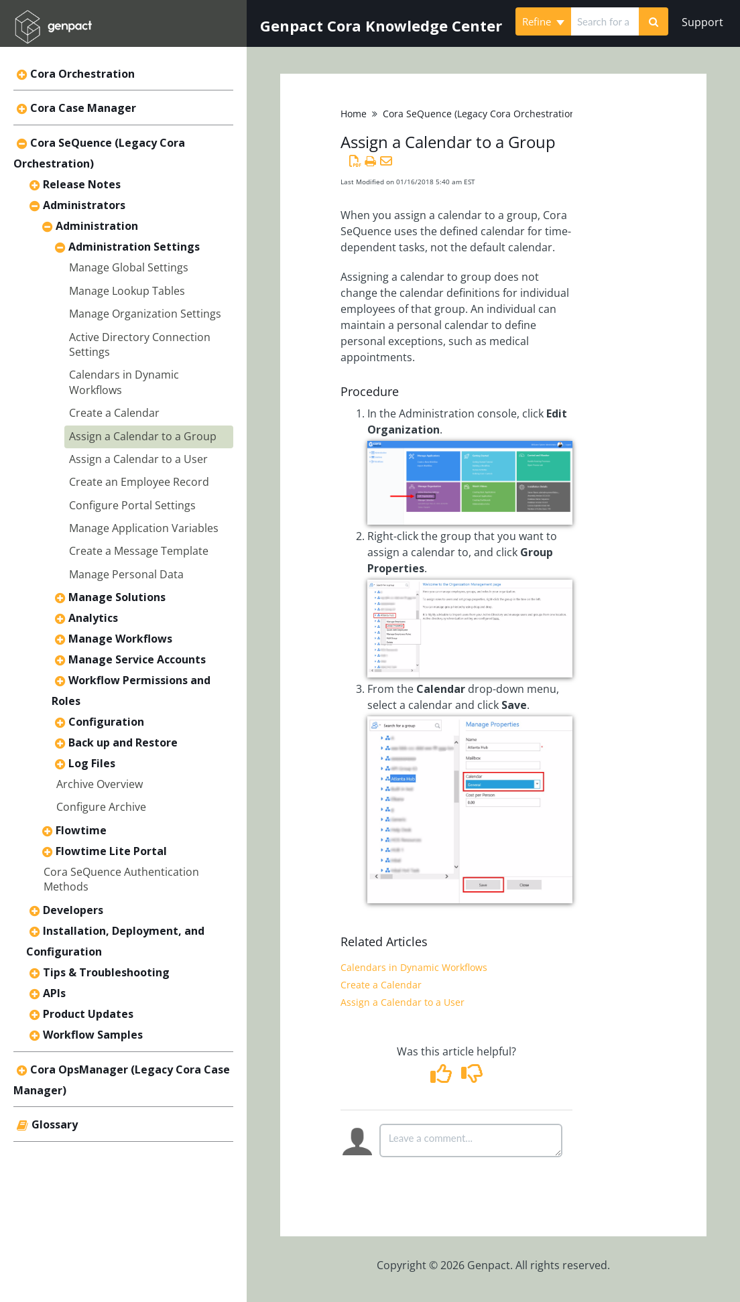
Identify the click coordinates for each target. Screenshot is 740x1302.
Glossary (55, 1124)
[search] (605, 21)
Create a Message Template (138, 550)
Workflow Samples (93, 1034)
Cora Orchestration (82, 73)
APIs (54, 993)
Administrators (84, 205)
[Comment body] (470, 1140)
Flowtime (81, 830)
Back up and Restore (123, 742)
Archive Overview (99, 784)
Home (354, 113)
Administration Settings (134, 246)
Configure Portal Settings (132, 505)
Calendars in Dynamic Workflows (414, 967)
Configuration (106, 721)
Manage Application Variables (144, 528)
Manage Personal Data (126, 574)
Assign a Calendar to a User (138, 459)
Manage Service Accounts (137, 659)
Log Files (91, 763)
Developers (73, 910)
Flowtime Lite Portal (111, 851)
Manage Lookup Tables (127, 290)
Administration (97, 225)
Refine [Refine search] (543, 21)
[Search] (653, 21)
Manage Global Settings (128, 267)
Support (702, 22)
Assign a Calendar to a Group (143, 436)
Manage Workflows (120, 638)
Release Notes (82, 184)
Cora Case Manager (83, 108)
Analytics (93, 617)
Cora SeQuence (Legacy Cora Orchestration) (480, 113)
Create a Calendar (114, 412)
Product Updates (88, 1013)
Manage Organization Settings (145, 313)
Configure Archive (101, 806)
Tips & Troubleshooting (106, 972)
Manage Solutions (117, 597)
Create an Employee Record (139, 481)
